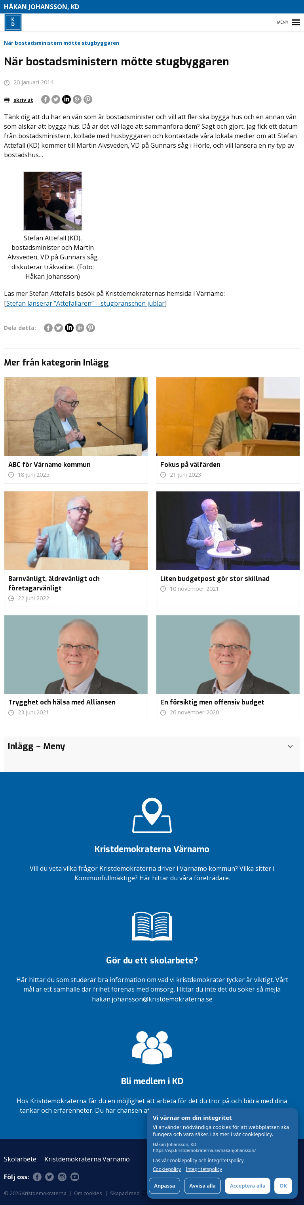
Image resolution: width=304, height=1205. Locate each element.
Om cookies (88, 1193)
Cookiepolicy (167, 1169)
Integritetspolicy (204, 1169)
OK (283, 1185)
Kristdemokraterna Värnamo (87, 1159)
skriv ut (18, 99)
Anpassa (164, 1185)
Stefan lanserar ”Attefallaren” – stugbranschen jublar (85, 303)
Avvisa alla (202, 1185)
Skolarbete (20, 1159)
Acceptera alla (247, 1185)
